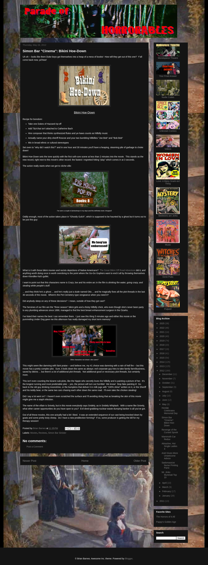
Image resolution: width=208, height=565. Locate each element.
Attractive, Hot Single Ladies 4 (169, 446)
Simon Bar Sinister (57, 433)
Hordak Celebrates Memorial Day (170, 411)
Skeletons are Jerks (168, 215)
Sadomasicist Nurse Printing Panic (170, 465)
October (166, 383)
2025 (162, 323)
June (164, 400)
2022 (162, 328)
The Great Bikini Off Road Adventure (117, 270)
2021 (162, 332)
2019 (162, 340)
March (165, 487)
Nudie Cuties (168, 97)
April (164, 483)
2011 (162, 501)
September (167, 387)
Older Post (140, 460)
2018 (162, 345)
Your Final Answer (168, 76)
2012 (162, 370)
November (167, 378)
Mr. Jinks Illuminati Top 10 (169, 475)
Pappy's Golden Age (166, 522)
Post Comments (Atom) (91, 469)
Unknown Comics (168, 131)
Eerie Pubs (168, 277)
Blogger (128, 558)
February (167, 491)
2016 (162, 353)
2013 (162, 366)
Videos (168, 149)
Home (84, 460)
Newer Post (29, 460)
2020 (162, 336)
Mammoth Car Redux (169, 438)
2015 (162, 357)
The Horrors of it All (165, 516)
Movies (33, 433)
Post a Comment (35, 446)
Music (168, 244)
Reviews (42, 433)
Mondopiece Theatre (168, 58)
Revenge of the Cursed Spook (170, 431)
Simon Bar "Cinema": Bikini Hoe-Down (168, 421)
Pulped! (168, 309)
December (167, 374)
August (166, 391)
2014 (162, 362)
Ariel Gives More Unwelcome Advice (170, 456)
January (166, 495)
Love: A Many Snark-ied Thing (168, 182)
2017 (162, 349)
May (164, 404)
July (164, 395)
